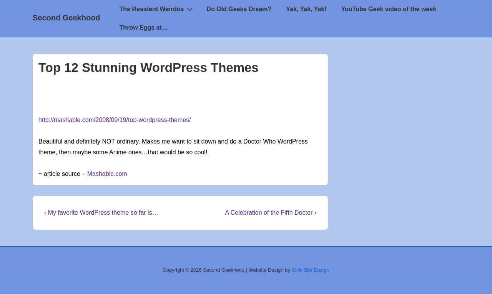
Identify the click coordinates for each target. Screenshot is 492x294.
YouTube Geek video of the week (388, 9)
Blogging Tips (252, 85)
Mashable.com (107, 173)
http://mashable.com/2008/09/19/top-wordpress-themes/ (114, 120)
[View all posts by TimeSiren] (54, 85)
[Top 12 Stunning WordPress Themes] (132, 85)
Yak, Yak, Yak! (306, 9)
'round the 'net (212, 85)
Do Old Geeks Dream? (238, 9)
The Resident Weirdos (157, 8)
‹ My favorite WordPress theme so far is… (101, 212)
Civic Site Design (310, 270)
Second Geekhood (66, 17)
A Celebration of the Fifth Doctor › (270, 212)
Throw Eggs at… (144, 27)
